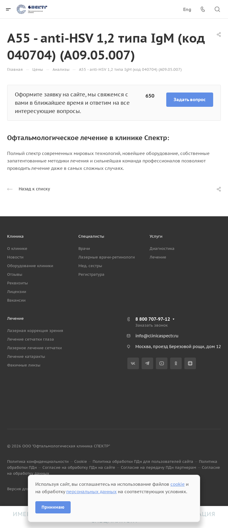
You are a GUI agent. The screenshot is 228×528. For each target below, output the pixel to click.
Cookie (80, 461)
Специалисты (91, 236)
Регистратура (91, 274)
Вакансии (16, 300)
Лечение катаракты (26, 356)
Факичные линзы (23, 365)
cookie (177, 484)
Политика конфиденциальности (38, 461)
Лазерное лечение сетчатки (34, 347)
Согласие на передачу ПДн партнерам (158, 467)
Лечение (158, 257)
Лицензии (16, 291)
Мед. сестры (90, 265)
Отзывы (14, 274)
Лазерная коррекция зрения (35, 330)
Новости (15, 257)
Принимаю (53, 507)
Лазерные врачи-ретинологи (106, 257)
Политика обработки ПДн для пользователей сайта (143, 461)
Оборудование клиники (30, 265)
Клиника (15, 236)
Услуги (156, 236)
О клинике (17, 248)
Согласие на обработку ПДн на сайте (78, 467)
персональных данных (91, 491)
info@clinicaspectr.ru (156, 336)
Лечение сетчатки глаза (30, 339)
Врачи (84, 248)
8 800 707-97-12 (152, 319)
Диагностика (162, 248)
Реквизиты (17, 283)
